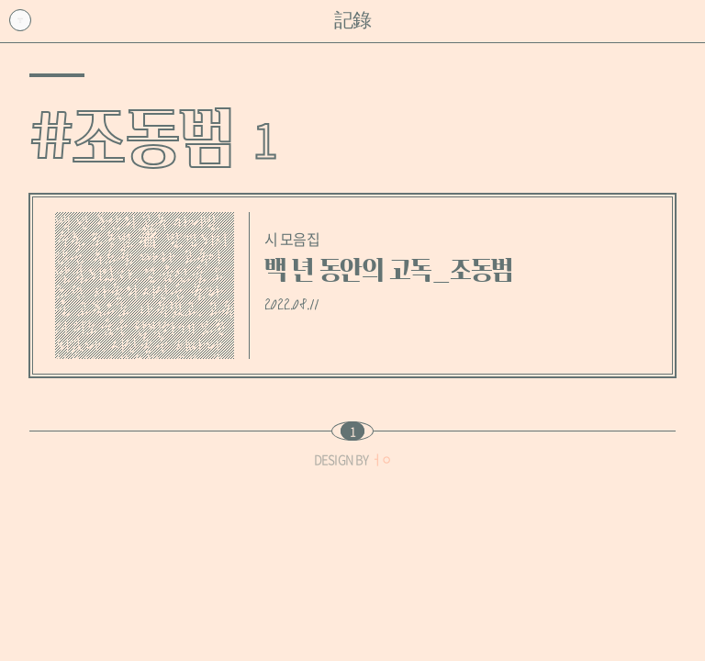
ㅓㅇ (381, 459)
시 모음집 (291, 239)
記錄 (352, 20)
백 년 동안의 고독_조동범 (388, 270)
